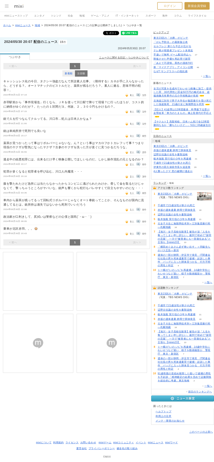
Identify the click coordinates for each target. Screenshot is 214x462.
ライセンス (72, 442)
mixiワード (171, 442)
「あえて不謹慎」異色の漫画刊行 (173, 63)
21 (196, 159)
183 (197, 171)
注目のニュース (162, 136)
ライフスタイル (197, 15)
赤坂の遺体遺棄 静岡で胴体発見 (172, 150)
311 (193, 38)
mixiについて (44, 442)
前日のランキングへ (200, 391)
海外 (165, 15)
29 (195, 167)
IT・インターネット (127, 15)
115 (195, 163)
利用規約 (58, 442)
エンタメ (39, 15)
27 (196, 55)
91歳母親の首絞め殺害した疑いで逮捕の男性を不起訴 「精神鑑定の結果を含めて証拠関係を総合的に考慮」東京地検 (184, 377)
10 (185, 242)
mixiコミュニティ (123, 442)
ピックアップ (161, 32)
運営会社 (81, 448)
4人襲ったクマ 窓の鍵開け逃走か (173, 171)
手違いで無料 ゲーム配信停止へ (172, 54)
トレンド (56, 15)
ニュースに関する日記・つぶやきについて (124, 57)
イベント (141, 442)
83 (192, 42)
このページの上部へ (201, 431)
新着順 (69, 73)
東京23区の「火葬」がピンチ (170, 37)
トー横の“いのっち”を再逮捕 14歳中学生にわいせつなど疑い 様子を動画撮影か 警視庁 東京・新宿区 (184, 274)
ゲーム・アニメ (100, 15)
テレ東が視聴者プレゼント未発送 (173, 50)
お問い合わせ (88, 442)
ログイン (170, 6)
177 (195, 59)
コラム (178, 15)
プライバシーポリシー (102, 448)
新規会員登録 (197, 6)
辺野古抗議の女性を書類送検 (170, 154)
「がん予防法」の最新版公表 (170, 42)
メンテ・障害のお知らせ (170, 420)
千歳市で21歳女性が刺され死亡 (172, 162)
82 (192, 154)
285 (192, 71)
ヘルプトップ (163, 411)
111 (198, 50)
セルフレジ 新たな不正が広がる (172, 46)
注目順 (81, 73)
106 (198, 63)
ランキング (159, 182)
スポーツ (151, 15)
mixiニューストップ (16, 15)
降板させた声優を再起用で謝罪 (171, 58)
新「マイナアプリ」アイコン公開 (173, 67)
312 (193, 146)
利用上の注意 (163, 416)
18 (196, 150)
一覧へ (207, 76)
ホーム (7, 25)
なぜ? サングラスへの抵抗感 (170, 71)
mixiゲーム (105, 442)
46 (198, 67)
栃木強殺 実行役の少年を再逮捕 (172, 158)
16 (175, 227)
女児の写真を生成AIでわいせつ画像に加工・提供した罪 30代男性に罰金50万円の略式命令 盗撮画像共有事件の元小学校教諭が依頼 (182, 92)
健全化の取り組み (127, 448)
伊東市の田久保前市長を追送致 (171, 167)
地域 (82, 15)
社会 (70, 15)
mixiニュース (23, 25)
